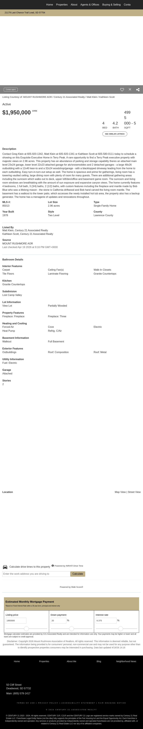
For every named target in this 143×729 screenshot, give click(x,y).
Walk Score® (77, 587)
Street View (134, 492)
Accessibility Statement (78, 703)
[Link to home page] (14, 4)
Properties (62, 4)
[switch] (122, 90)
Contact (128, 4)
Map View (120, 492)
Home (49, 4)
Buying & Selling (111, 4)
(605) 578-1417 (21, 693)
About (74, 4)
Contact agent (11, 89)
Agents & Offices (90, 4)
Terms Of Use (26, 703)
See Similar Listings (115, 134)
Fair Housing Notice (112, 703)
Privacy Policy (48, 703)
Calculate (78, 573)
